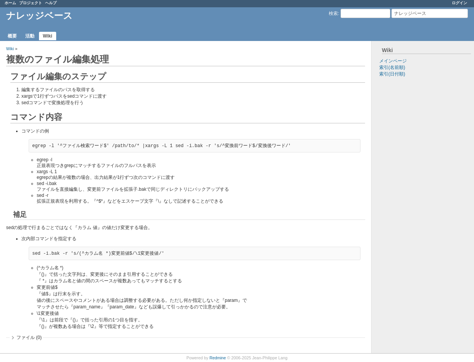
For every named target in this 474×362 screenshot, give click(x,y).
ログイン (459, 3)
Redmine (217, 357)
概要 (12, 36)
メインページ (393, 61)
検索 (333, 13)
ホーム (10, 3)
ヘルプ (51, 3)
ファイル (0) (29, 337)
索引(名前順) (392, 67)
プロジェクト (30, 3)
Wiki (47, 36)
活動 (29, 36)
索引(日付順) (392, 74)
